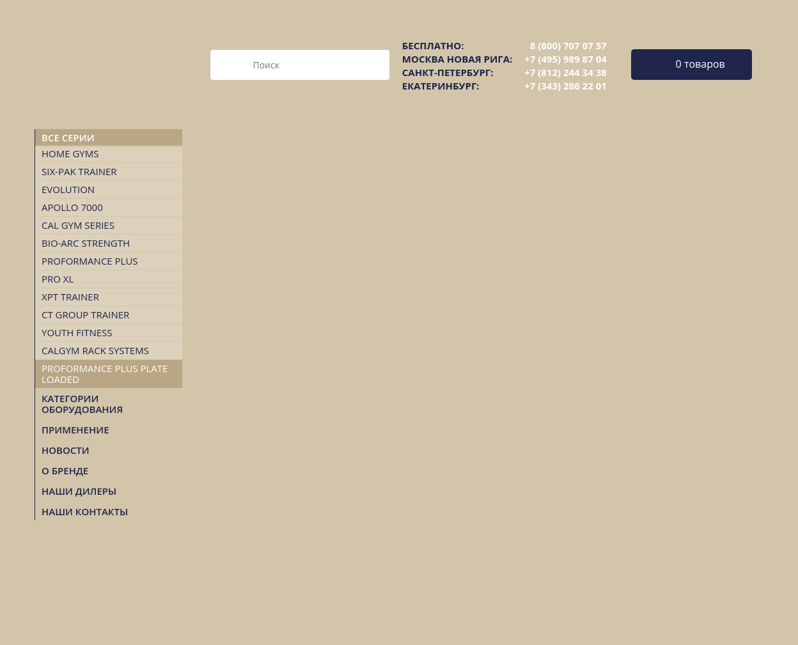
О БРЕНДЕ (65, 470)
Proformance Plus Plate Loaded (105, 373)
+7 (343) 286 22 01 (565, 85)
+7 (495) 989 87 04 (565, 58)
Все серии (68, 137)
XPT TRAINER (70, 296)
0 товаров (700, 64)
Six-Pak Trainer (79, 171)
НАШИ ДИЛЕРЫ (79, 491)
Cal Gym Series (78, 225)
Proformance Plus (90, 260)
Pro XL (58, 278)
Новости (66, 450)
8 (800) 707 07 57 (568, 45)
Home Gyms (70, 153)
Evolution (68, 189)
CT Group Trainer (85, 314)
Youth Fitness (77, 332)
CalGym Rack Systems (95, 350)
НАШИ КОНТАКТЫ (85, 511)
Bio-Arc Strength (86, 243)
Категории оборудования (82, 404)
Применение (75, 429)
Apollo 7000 (72, 207)
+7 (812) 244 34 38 (565, 72)
